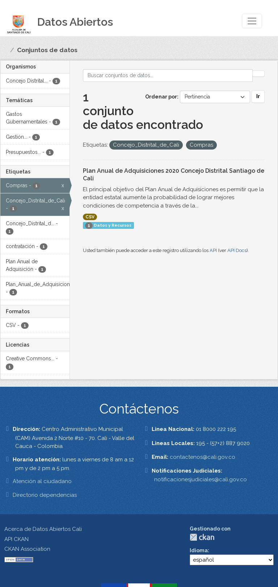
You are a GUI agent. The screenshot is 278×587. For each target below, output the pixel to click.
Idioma (199, 550)
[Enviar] (258, 73)
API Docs (237, 250)
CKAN (202, 537)
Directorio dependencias (45, 495)
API (213, 250)
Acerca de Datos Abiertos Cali (43, 529)
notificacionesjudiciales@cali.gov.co (200, 479)
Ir (258, 96)
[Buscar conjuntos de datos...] (168, 75)
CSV (89, 216)
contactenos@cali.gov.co (202, 457)
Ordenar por (161, 97)
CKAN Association (27, 549)
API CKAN (16, 539)
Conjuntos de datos (47, 50)
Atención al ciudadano (42, 481)
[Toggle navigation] (252, 21)
